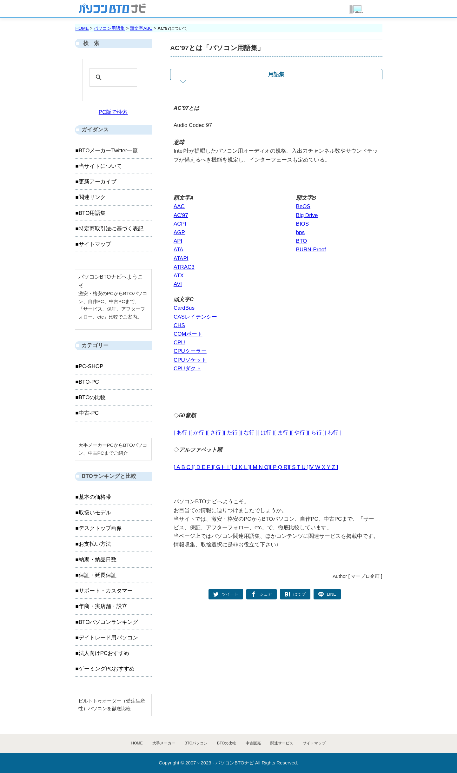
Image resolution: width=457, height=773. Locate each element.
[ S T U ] (299, 467)
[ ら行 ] (316, 433)
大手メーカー (163, 743)
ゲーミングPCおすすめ (107, 669)
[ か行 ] (198, 433)
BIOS (302, 224)
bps (300, 232)
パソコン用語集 (109, 28)
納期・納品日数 (97, 560)
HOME (82, 28)
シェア (266, 594)
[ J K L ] (241, 467)
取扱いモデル (95, 513)
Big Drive (307, 215)
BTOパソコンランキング (108, 622)
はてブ (299, 594)
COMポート (188, 334)
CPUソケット (190, 360)
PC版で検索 (113, 112)
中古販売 (253, 743)
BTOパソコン (196, 743)
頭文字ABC (141, 28)
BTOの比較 (92, 397)
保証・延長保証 (97, 575)
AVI (178, 284)
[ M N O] (260, 467)
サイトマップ (95, 244)
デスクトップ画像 (100, 528)
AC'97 (181, 215)
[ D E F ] (203, 467)
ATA (178, 250)
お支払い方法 (95, 544)
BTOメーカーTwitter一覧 (108, 151)
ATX (179, 276)
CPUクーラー (190, 351)
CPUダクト (187, 369)
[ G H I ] (222, 467)
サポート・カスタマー (106, 591)
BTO (301, 241)
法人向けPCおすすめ (104, 653)
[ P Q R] (279, 467)
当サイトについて (100, 166)
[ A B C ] (183, 467)
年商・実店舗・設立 (103, 606)
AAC (179, 206)
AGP (179, 232)
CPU (179, 343)
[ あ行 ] (182, 433)
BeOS (303, 206)
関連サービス (281, 743)
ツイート (230, 594)
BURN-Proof (311, 250)
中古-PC (89, 413)
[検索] (112, 77)
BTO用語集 (92, 213)
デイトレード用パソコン (108, 638)
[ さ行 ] (215, 433)
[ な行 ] (249, 433)
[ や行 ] (299, 433)
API (178, 241)
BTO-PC (89, 382)
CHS (179, 325)
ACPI (180, 224)
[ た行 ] (232, 433)
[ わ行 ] (333, 433)
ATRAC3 (184, 267)
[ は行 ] (265, 433)
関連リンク (92, 197)
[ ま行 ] (282, 433)
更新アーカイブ (97, 182)
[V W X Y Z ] (323, 467)
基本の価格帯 (95, 497)
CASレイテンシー (195, 317)
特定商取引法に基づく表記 (111, 229)
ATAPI (181, 258)
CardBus (184, 308)
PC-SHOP (91, 366)
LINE (331, 594)
